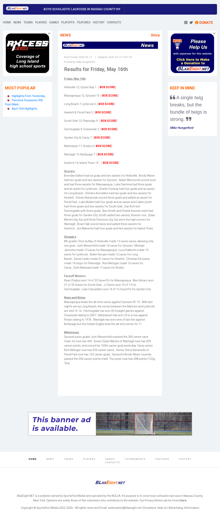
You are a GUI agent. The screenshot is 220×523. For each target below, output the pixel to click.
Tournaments (135, 459)
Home (33, 459)
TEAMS (28, 22)
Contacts (112, 462)
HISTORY (98, 22)
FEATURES (83, 22)
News (50, 459)
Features (162, 459)
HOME (7, 22)
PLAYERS (41, 22)
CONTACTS (114, 22)
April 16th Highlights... (25, 108)
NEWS (17, 22)
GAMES (54, 22)
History (185, 459)
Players (89, 459)
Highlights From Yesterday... (29, 96)
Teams (68, 459)
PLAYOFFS (68, 22)
